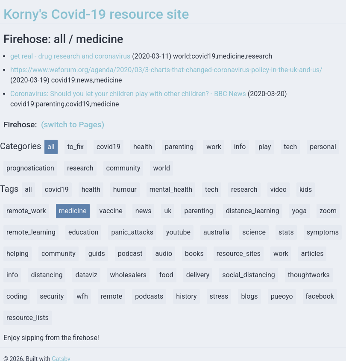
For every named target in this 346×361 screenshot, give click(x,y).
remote (112, 296)
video (278, 189)
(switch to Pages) (72, 124)
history (186, 296)
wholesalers (128, 275)
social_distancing (248, 275)
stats (286, 232)
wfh (82, 296)
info (240, 147)
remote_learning (31, 232)
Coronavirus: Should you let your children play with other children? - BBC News (128, 94)
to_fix (75, 147)
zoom (328, 211)
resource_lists (27, 318)
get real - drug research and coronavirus (70, 56)
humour (125, 189)
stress (219, 296)
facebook (320, 296)
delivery (198, 275)
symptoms (323, 232)
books (194, 253)
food (166, 275)
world (161, 168)
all (50, 147)
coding (16, 296)
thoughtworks (309, 275)
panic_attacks (132, 232)
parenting (179, 147)
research (80, 168)
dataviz (86, 275)
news (143, 211)
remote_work (26, 211)
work (213, 147)
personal (323, 147)
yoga (299, 211)
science (254, 232)
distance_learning (252, 211)
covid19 (108, 147)
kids (305, 189)
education (83, 232)
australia (216, 232)
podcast (130, 253)
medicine (73, 211)
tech (290, 147)
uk (167, 211)
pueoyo (282, 296)
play (264, 147)
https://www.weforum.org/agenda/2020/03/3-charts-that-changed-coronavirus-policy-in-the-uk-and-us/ (166, 70)
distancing (46, 275)
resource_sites (239, 253)
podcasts (149, 296)
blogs (249, 296)
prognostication (30, 168)
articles (312, 253)
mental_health (171, 189)
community (123, 168)
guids (96, 253)
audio (164, 253)
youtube (178, 232)
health (142, 147)
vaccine (111, 211)
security (52, 296)
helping (17, 253)
